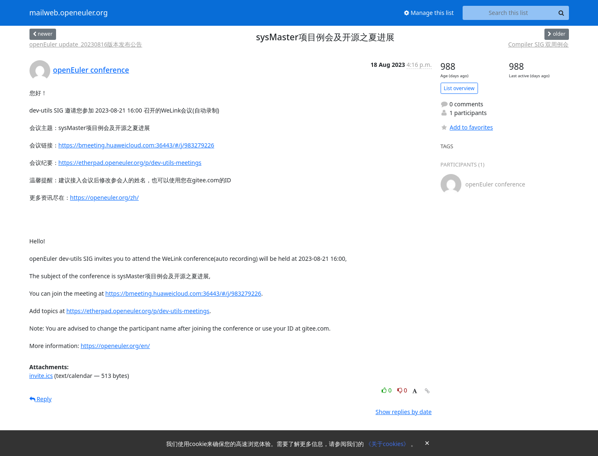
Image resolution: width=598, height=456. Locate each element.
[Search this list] (508, 13)
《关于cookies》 (388, 444)
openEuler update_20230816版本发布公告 (85, 44)
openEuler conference (91, 70)
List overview (459, 88)
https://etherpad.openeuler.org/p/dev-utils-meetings (130, 163)
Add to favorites (467, 127)
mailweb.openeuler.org (68, 13)
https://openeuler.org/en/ (115, 346)
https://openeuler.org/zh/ (104, 197)
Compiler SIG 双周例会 (538, 44)
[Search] (561, 13)
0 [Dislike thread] (402, 390)
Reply (40, 399)
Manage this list (429, 13)
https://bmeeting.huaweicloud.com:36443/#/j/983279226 (136, 145)
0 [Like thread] (387, 390)
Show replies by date (403, 412)
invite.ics (41, 376)
